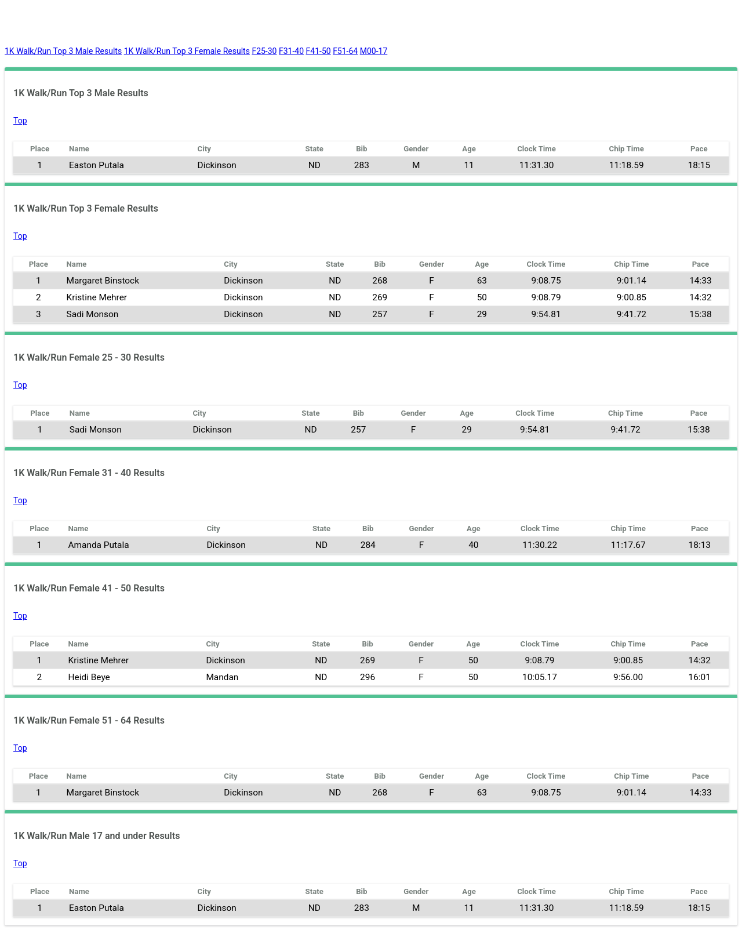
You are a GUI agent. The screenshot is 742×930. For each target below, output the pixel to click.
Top (20, 120)
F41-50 (318, 51)
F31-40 (291, 51)
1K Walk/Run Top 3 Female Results (187, 51)
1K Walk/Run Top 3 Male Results (63, 51)
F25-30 (264, 51)
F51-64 (345, 51)
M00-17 (374, 51)
